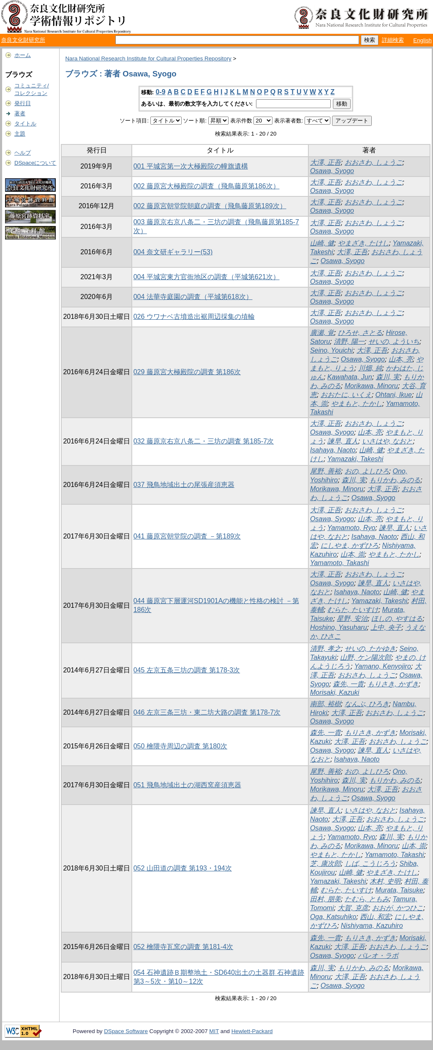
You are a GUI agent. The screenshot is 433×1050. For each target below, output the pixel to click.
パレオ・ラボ (378, 955)
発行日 (22, 103)
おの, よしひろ (367, 471)
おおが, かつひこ (397, 907)
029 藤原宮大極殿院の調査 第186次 (187, 371)
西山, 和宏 (375, 916)
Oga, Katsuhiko (333, 916)
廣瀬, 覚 (322, 332)
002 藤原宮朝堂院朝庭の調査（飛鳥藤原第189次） (209, 205)
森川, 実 (388, 377)
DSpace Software (126, 1031)
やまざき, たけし (363, 243)
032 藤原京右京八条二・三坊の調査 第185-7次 (203, 441)
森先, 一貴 (348, 684)
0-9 (161, 91)
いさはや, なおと (387, 441)
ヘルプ (22, 153)
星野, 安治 (352, 618)
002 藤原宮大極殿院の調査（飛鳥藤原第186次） (206, 186)
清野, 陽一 (349, 341)
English (422, 40)
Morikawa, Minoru (371, 385)
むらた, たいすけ (353, 609)
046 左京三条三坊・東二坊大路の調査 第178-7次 (207, 712)
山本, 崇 (352, 554)
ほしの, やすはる (396, 618)
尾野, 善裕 (325, 471)
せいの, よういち (393, 341)
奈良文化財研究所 (23, 40)
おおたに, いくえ (346, 394)
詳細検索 (393, 40)
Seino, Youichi (331, 350)
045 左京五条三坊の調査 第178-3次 (186, 670)
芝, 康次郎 (325, 863)
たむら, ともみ (367, 899)
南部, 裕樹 (325, 703)
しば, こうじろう (370, 863)
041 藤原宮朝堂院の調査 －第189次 (187, 536)
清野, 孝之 (325, 648)
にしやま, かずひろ (350, 545)
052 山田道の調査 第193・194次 (182, 868)
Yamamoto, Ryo (351, 527)
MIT (214, 1031)
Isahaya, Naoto (333, 450)
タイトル (25, 123)
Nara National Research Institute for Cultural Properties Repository (148, 58)
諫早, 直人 (342, 441)
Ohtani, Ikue (394, 394)
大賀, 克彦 (353, 907)
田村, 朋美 (325, 899)
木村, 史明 (385, 881)
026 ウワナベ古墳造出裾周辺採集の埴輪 (194, 316)
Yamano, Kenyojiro (382, 666)
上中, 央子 (385, 627)
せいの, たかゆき (370, 648)
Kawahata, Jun (349, 377)
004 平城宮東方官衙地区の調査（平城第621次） (206, 276)
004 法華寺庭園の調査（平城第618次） (193, 296)
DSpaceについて (35, 163)
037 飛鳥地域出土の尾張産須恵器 (183, 484)
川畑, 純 (370, 368)
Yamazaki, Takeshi (355, 458)
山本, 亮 (401, 359)
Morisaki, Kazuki (334, 692)
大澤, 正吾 (325, 162)
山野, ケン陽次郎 (365, 657)
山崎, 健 (322, 243)
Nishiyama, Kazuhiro (372, 925)
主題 (19, 134)
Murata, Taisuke (399, 890)
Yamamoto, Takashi (339, 562)
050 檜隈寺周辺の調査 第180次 (180, 746)
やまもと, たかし (356, 403)
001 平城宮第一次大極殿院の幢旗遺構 (190, 166)
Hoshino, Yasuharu (338, 627)
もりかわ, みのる (394, 480)
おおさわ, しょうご (374, 162)
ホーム (22, 55)
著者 (19, 113)
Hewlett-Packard (252, 1031)
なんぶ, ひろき (367, 703)
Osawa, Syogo (332, 170)
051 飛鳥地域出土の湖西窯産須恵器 (187, 785)
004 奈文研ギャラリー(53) (173, 252)
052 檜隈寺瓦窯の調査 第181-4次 (183, 946)
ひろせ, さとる (360, 332)
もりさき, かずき (393, 684)
